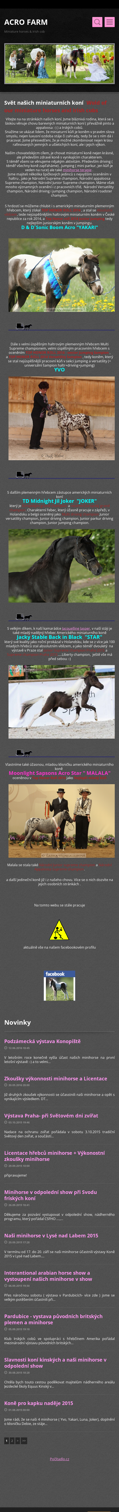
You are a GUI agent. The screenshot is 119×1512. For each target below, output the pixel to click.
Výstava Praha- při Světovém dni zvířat (51, 1115)
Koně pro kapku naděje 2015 (38, 1403)
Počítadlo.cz (59, 1459)
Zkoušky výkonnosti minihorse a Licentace (55, 1078)
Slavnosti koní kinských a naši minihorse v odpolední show (55, 1362)
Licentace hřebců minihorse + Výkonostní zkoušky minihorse (54, 1156)
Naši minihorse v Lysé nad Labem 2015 (51, 1235)
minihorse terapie (77, 170)
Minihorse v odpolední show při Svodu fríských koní (50, 1195)
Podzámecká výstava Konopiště (42, 1041)
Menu (110, 22)
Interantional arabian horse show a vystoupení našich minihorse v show (48, 1276)
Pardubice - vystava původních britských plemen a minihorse (53, 1319)
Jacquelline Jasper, (76, 628)
